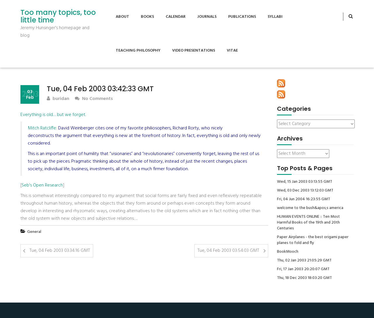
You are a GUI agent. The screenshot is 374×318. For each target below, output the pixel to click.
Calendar (176, 16)
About (122, 16)
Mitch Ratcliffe (42, 128)
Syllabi (275, 16)
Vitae (232, 50)
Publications (242, 16)
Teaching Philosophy (138, 50)
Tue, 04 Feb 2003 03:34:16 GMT (60, 250)
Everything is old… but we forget (52, 115)
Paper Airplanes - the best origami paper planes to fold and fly (313, 240)
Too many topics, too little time (58, 16)
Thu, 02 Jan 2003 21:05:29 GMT (304, 260)
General (34, 232)
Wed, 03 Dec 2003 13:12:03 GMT (305, 191)
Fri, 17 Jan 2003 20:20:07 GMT (303, 269)
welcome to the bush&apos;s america (310, 208)
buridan (58, 99)
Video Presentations (193, 50)
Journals (207, 16)
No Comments (94, 99)
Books (147, 16)
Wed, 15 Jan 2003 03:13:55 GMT (304, 182)
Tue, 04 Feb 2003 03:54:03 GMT (228, 250)
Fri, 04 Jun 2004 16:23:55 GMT (303, 199)
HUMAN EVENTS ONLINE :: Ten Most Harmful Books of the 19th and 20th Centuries (308, 222)
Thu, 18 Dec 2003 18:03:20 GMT (304, 278)
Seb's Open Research (42, 185)
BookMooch (287, 252)
